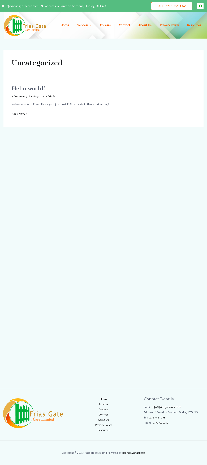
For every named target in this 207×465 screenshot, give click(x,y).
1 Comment (19, 96)
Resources (194, 25)
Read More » (19, 113)
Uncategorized (36, 96)
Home (65, 25)
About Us (145, 25)
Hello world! (28, 88)
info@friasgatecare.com (166, 407)
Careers (105, 25)
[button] (84, 25)
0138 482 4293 (157, 417)
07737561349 (160, 422)
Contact (124, 25)
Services (84, 25)
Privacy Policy (169, 25)
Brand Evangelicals (133, 452)
